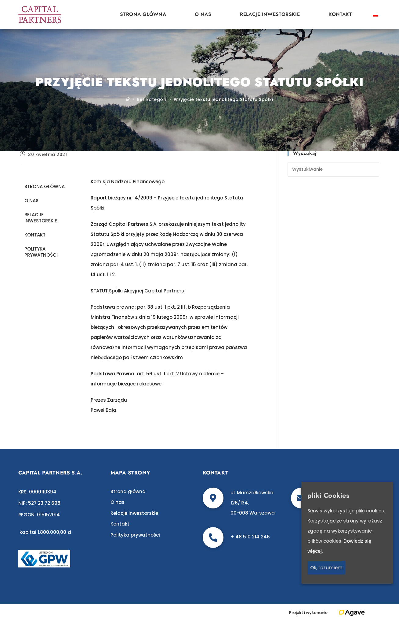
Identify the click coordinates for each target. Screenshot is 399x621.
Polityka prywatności (41, 252)
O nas (203, 14)
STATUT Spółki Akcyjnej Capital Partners (137, 291)
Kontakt (340, 14)
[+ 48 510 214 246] (213, 537)
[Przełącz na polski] (375, 14)
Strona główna (143, 14)
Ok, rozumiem (326, 567)
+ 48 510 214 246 (250, 537)
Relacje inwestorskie (270, 14)
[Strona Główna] (128, 99)
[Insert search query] (333, 169)
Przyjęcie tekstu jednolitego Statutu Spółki (223, 99)
